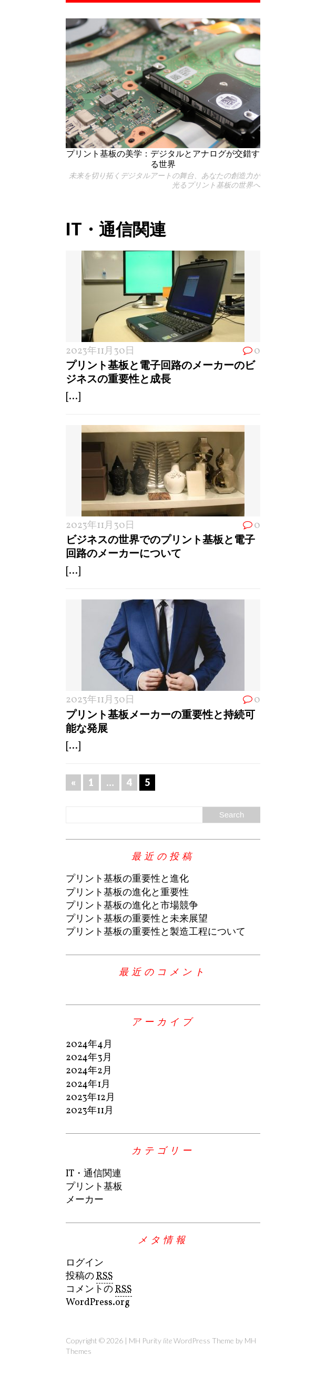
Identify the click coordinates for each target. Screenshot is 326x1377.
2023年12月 (90, 1097)
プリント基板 (94, 1187)
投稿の (89, 1276)
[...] (73, 396)
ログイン (85, 1263)
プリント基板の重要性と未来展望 (137, 919)
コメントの (99, 1290)
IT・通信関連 (93, 1174)
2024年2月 (89, 1071)
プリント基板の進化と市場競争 (132, 906)
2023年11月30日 (100, 351)
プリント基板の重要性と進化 (127, 879)
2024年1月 (88, 1084)
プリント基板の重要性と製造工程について (156, 932)
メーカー (85, 1200)
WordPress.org (98, 1302)
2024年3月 (89, 1057)
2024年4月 (89, 1044)
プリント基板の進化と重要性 (127, 892)
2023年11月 (90, 1110)
